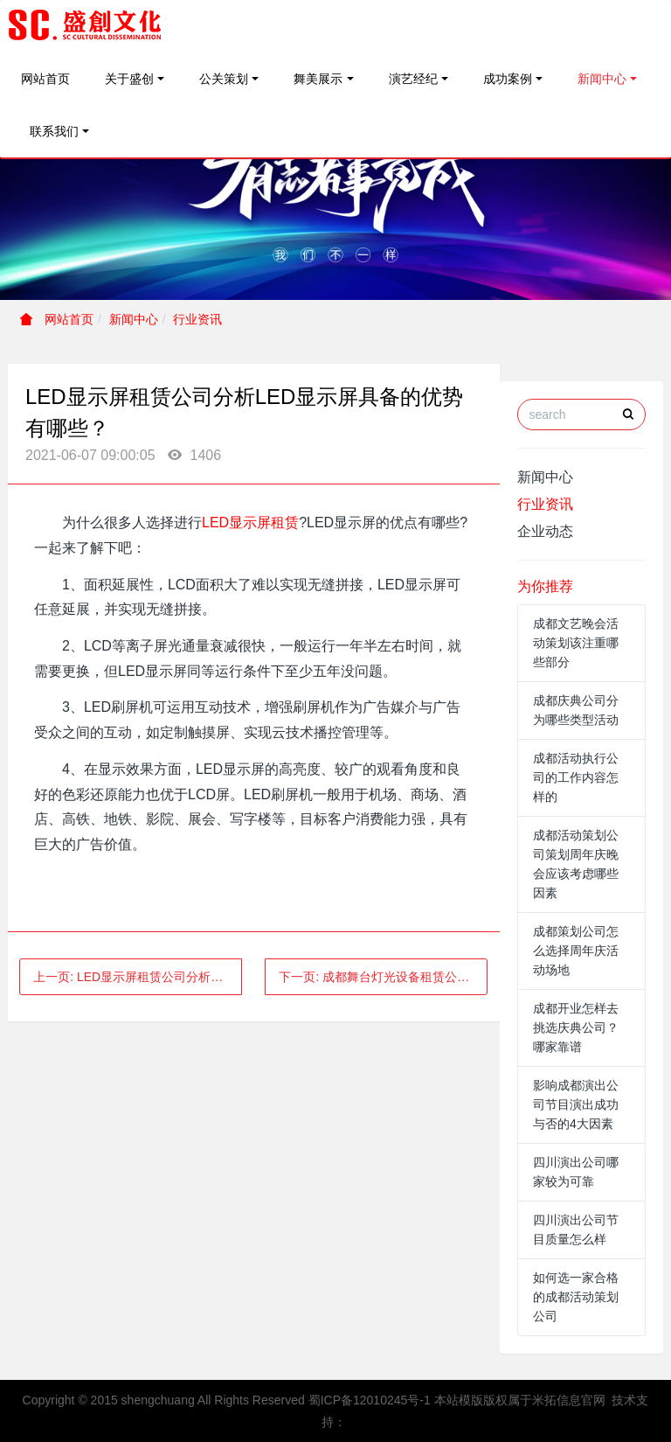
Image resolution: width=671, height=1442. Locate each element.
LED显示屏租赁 (250, 522)
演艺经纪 (413, 79)
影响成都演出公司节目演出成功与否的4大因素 (576, 1104)
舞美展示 (318, 79)
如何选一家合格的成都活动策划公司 (576, 1297)
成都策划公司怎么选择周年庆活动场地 (576, 950)
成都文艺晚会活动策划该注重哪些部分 (576, 643)
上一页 (137, 977)
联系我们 (54, 131)
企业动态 (545, 531)
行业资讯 (197, 319)
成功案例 (507, 79)
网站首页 (45, 79)
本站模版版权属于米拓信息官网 (519, 1400)
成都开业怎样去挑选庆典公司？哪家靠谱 (576, 1027)
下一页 (383, 977)
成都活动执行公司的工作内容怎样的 (576, 777)
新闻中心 (602, 79)
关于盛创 (129, 79)
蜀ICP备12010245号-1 (369, 1400)
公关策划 (223, 79)
